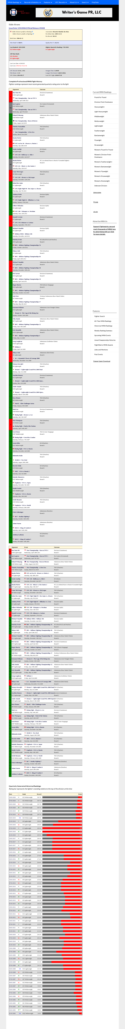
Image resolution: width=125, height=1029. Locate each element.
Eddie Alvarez (14, 24)
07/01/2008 (12, 965)
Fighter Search (99, 316)
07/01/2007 (12, 979)
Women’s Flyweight (101, 171)
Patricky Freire (17, 239)
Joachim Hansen (18, 375)
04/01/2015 (12, 873)
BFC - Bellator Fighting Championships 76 (28, 245)
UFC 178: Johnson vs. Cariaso (24, 222)
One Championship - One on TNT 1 (26, 109)
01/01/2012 (12, 917)
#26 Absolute (14, 56)
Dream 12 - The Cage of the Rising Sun (26, 313)
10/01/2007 (12, 975)
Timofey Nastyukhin (19, 126)
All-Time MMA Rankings (102, 321)
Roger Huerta (17, 285)
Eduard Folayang (18, 115)
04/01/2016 (12, 859)
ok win (95, 212)
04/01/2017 (12, 845)
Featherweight (99, 131)
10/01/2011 (12, 921)
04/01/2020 (12, 804)
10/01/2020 (12, 797)
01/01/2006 (12, 1000)
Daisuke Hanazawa (18, 477)
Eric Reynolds (17, 330)
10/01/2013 (12, 893)
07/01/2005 (12, 1006)
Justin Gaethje (17, 149)
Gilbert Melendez (18, 205)
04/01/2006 (12, 996)
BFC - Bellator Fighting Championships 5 (27, 335)
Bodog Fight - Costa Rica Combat (25, 437)
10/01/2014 (12, 879)
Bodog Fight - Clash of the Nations (25, 426)
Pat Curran (16, 273)
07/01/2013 (12, 897)
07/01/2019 (12, 814)
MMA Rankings (13, 2)
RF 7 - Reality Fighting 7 (22, 516)
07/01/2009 (12, 951)
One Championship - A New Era (24, 132)
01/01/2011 (12, 931)
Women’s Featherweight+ (103, 162)
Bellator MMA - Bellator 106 (23, 234)
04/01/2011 (12, 927)
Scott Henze (16, 432)
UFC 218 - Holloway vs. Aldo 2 (24, 154)
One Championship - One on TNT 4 (26, 98)
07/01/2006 (12, 993)
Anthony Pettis (17, 194)
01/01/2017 (12, 849)
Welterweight (99, 121)
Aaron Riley (16, 443)
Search (84, 2)
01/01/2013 (12, 903)
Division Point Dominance (103, 102)
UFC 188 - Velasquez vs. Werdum (25, 211)
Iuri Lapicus (16, 104)
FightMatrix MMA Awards (103, 345)
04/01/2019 (12, 818)
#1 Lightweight (50, 49)
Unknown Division (100, 186)
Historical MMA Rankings (103, 326)
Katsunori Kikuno (18, 307)
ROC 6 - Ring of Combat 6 (23, 528)
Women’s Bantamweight (102, 167)
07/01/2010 (12, 938)
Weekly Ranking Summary (103, 331)
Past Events (98, 354)
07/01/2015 (12, 869)
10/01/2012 (12, 907)
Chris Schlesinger (18, 512)
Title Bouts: (13, 73)
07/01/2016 (12, 855)
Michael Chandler (18, 228)
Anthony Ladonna (18, 535)
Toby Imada (16, 319)
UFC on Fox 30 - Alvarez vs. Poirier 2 (26, 143)
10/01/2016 (12, 852)
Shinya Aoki (16, 251)
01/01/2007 (12, 986)
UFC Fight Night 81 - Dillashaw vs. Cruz (27, 200)
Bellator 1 (18, 347)
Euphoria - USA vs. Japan (23, 483)
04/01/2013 (12, 900)
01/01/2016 (12, 862)
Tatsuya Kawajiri (18, 364)
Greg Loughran (17, 341)
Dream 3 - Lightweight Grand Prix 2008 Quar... (29, 381)
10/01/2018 (12, 824)
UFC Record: (13, 70)
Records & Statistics (31, 2)
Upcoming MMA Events (102, 335)
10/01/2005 (12, 1003)
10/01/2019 (12, 811)
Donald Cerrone (17, 217)
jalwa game (97, 192)
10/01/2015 (12, 866)
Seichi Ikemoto (17, 500)
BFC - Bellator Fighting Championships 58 (28, 268)
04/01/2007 (12, 982)
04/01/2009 (12, 955)
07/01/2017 (12, 842)
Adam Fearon (17, 523)
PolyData (95, 2)
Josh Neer (16, 296)
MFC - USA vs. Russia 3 (22, 471)
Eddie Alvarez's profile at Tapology (22, 34)
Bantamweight (99, 135)
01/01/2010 (12, 945)
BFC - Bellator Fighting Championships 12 (28, 324)
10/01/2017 (12, 838)
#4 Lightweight (14, 58)
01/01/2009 (12, 958)
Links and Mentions (101, 350)
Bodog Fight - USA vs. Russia (24, 449)
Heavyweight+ (99, 107)
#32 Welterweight (15, 49)
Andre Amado (17, 386)
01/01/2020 (12, 807)
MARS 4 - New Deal (21, 460)
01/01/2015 (12, 876)
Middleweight (99, 116)
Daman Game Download (101, 361)
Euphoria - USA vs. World (23, 505)
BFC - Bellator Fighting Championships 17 (28, 302)
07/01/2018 (12, 828)
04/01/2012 (12, 914)
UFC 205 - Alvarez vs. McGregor (25, 177)
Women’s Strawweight (102, 176)
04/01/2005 (12, 1010)
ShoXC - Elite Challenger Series (24, 403)
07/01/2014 (12, 883)
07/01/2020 (12, 800)
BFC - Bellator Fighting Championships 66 (28, 256)
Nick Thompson (17, 420)
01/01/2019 (12, 821)
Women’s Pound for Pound (103, 150)
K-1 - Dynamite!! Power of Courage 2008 (27, 358)
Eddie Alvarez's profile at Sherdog (21, 31)
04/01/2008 (12, 969)
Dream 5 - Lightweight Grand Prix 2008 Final (29, 369)
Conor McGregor (18, 172)
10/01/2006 (12, 989)
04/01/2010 (12, 941)
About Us (73, 2)
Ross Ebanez (16, 398)
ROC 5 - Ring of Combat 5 (23, 539)
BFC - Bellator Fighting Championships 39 (28, 279)
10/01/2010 (12, 934)
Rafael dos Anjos (18, 183)
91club (95, 202)
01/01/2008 (12, 972)
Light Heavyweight (101, 112)
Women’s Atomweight (102, 181)
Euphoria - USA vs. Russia (23, 494)
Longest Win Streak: (51, 73)
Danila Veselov (17, 488)
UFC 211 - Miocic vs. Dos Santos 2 (25, 166)
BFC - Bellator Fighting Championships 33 (28, 290)
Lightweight (98, 126)
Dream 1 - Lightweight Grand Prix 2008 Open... (29, 392)
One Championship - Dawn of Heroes (26, 121)
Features (47, 2)
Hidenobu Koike (18, 455)
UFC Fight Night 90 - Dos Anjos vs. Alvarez (28, 188)
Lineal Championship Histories (105, 340)
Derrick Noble (17, 466)
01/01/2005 (12, 1013)
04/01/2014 (12, 886)
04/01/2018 (12, 831)
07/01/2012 (12, 910)
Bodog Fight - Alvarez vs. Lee (24, 415)
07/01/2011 (12, 924)
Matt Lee (15, 409)
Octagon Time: (50, 70)
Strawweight (98, 145)
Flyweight (97, 140)
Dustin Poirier (17, 138)
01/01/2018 (12, 835)
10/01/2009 (12, 948)
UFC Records (60, 2)
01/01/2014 (12, 890)
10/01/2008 (12, 962)
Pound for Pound (100, 97)
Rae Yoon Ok (23, 66)
